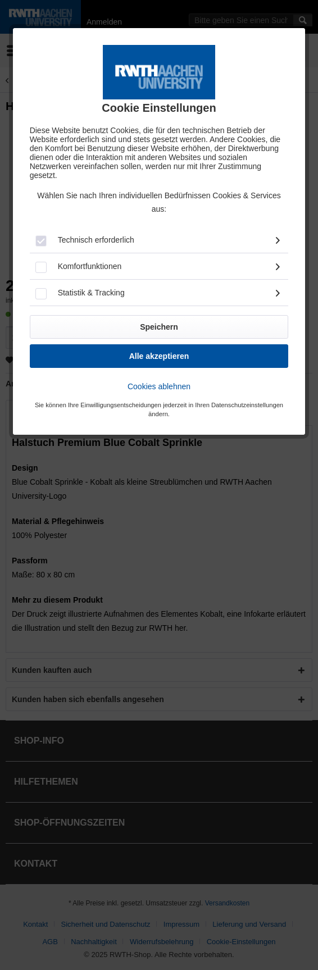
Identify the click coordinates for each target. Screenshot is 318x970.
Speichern (159, 326)
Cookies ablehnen (159, 386)
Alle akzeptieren (159, 356)
